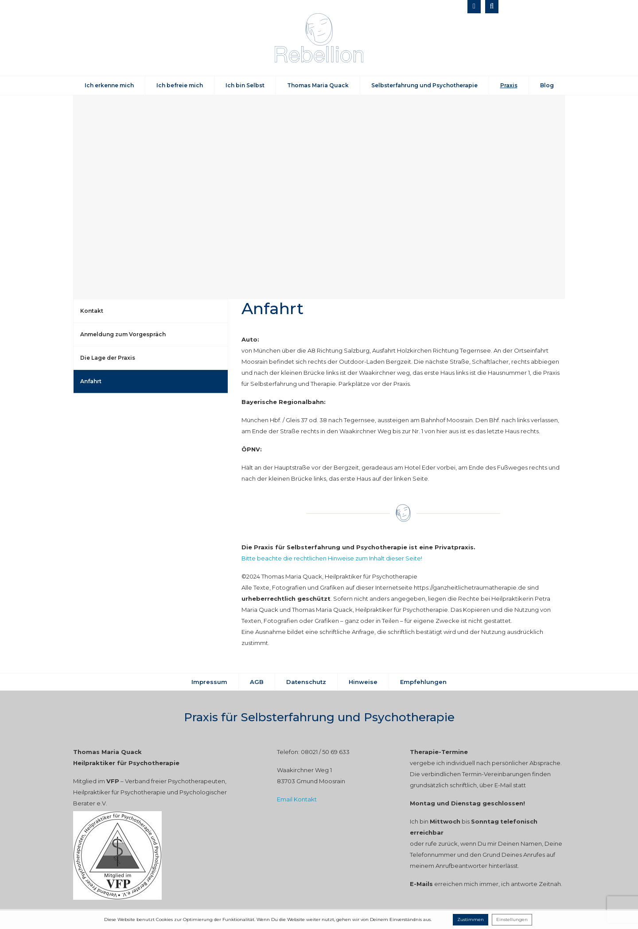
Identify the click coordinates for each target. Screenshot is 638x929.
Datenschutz (306, 681)
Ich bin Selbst (245, 85)
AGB (257, 681)
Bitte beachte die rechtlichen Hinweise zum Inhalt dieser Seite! (331, 558)
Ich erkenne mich (109, 85)
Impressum (209, 681)
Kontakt (91, 310)
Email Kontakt (297, 799)
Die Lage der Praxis (107, 357)
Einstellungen (512, 919)
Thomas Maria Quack (318, 85)
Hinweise (363, 681)
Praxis (508, 85)
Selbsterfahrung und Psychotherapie (424, 85)
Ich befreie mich (179, 85)
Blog (547, 85)
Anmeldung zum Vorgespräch (123, 334)
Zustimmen (470, 919)
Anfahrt (90, 381)
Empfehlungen (423, 681)
